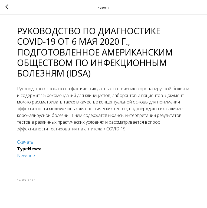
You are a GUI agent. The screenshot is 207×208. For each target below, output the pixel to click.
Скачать (25, 142)
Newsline (26, 155)
